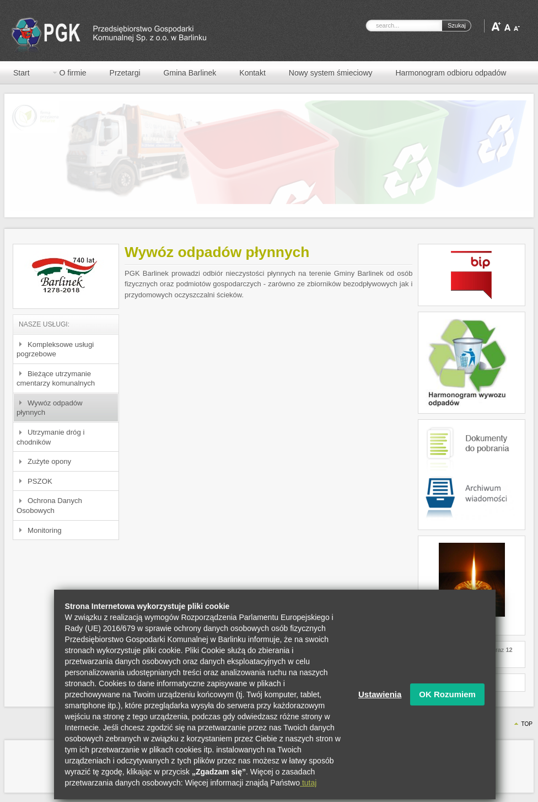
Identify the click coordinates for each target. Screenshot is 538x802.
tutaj (308, 792)
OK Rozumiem (447, 704)
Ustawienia (379, 704)
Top (526, 724)
